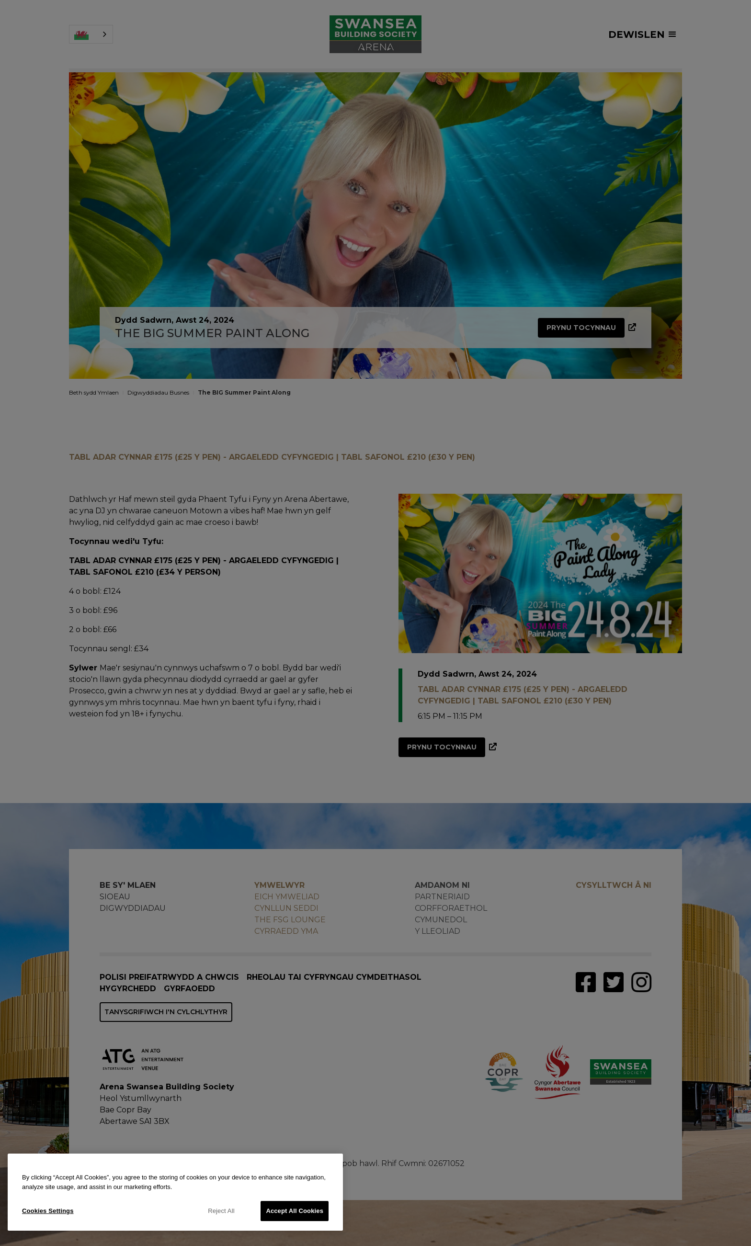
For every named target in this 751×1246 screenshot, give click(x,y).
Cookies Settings (48, 1210)
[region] (175, 1192)
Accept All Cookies (294, 1210)
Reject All (221, 1210)
